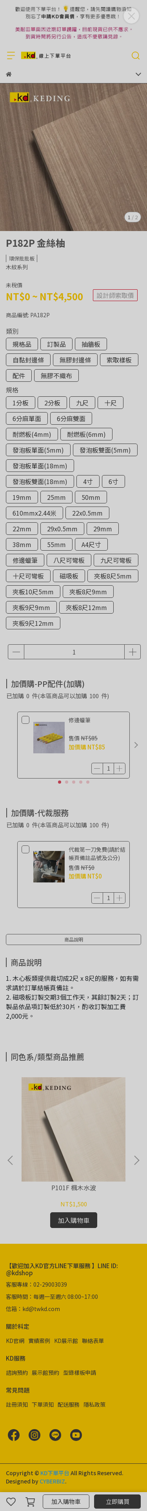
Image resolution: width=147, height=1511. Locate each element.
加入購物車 (66, 1501)
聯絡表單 (93, 1341)
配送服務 (69, 1404)
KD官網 (15, 1341)
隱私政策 (94, 1404)
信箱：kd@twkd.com (33, 1309)
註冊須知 (17, 1404)
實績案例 (39, 1341)
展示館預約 (45, 1372)
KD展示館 (66, 1341)
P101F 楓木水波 (73, 1187)
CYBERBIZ (52, 1481)
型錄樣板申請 (79, 1372)
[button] (136, 745)
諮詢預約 (17, 1372)
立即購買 (117, 1501)
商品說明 (73, 939)
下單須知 (43, 1404)
